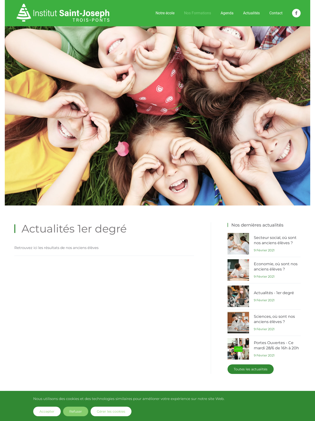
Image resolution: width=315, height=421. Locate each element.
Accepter (46, 411)
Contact (275, 13)
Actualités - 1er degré (274, 293)
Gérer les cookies (111, 411)
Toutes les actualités (250, 369)
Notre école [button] (165, 13)
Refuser (75, 411)
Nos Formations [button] (197, 13)
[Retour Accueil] (63, 13)
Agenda (227, 13)
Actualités (251, 13)
